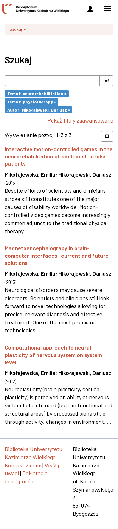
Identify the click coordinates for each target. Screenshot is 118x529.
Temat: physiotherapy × (31, 101)
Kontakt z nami (23, 465)
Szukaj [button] (17, 29)
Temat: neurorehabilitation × (36, 93)
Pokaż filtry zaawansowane (80, 120)
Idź (106, 80)
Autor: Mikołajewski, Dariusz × (38, 109)
